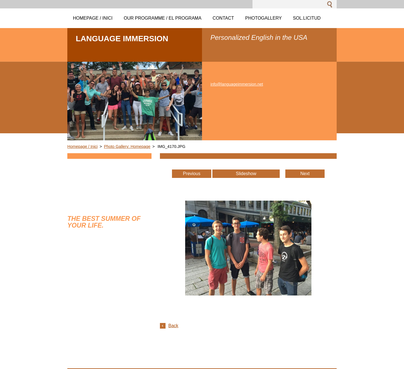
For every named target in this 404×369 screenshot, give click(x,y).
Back (173, 325)
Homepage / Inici (82, 146)
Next (305, 173)
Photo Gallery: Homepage (127, 146)
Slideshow (246, 173)
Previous (191, 173)
